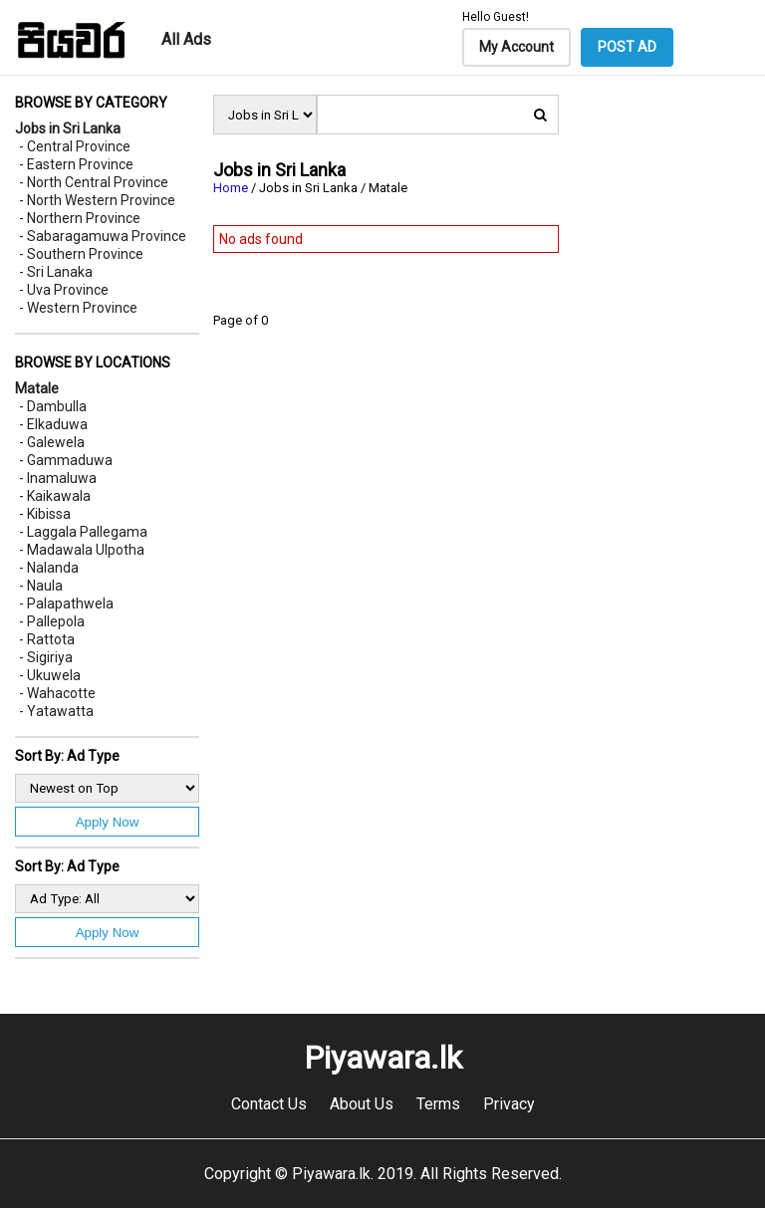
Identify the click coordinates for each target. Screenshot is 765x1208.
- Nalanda (49, 568)
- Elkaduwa (53, 424)
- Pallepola (52, 621)
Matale (37, 388)
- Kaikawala (55, 496)
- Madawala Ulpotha (81, 550)
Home (230, 187)
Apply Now (107, 822)
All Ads (186, 39)
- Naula (41, 586)
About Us (361, 1103)
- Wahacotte (57, 693)
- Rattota (47, 639)
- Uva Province (64, 290)
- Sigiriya (46, 657)
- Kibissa (45, 514)
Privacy (509, 1103)
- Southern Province (81, 254)
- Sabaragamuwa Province (102, 236)
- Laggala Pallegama (83, 532)
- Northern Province (79, 218)
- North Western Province (97, 200)
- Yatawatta (56, 711)
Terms (438, 1103)
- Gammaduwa (66, 460)
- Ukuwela (50, 675)
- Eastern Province (76, 164)
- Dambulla (53, 406)
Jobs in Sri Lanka (68, 128)
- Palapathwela (66, 603)
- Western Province (78, 308)
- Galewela (52, 442)
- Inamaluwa (58, 478)
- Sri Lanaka (56, 272)
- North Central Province (93, 182)
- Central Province (74, 146)
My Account (516, 47)
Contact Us (269, 1103)
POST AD (627, 47)
